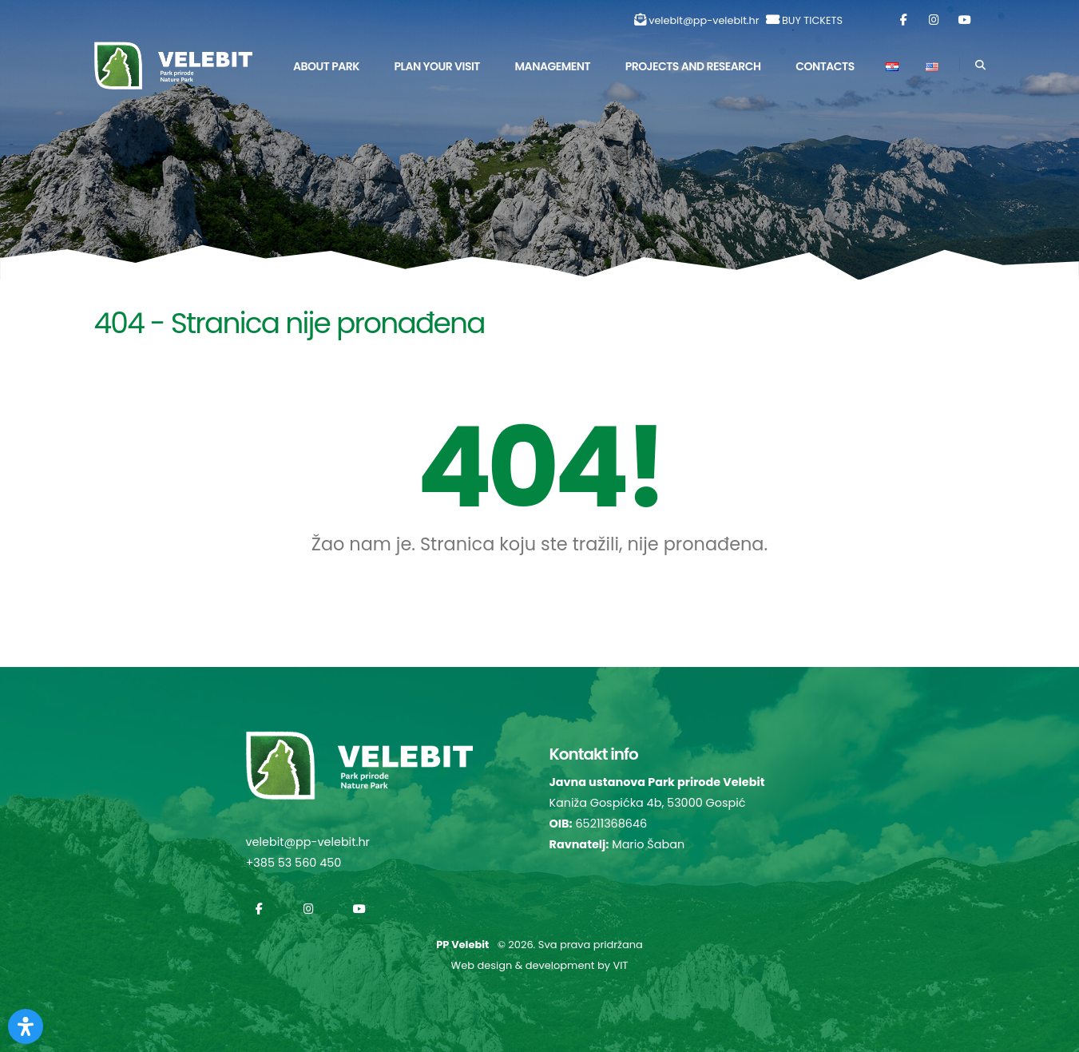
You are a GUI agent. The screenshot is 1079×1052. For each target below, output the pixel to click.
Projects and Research (693, 66)
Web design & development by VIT (540, 965)
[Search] (980, 65)
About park (326, 66)
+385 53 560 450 (294, 863)
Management (553, 66)
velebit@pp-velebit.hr (704, 20)
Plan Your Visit (437, 66)
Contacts (825, 66)
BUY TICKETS (812, 20)
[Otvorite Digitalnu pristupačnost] (25, 1026)
